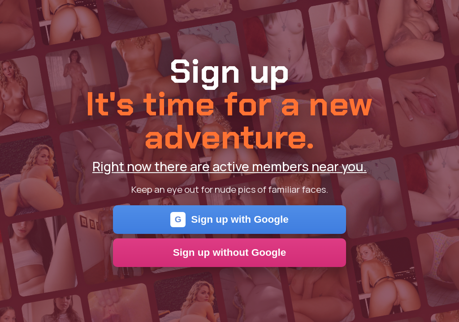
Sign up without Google (229, 252)
